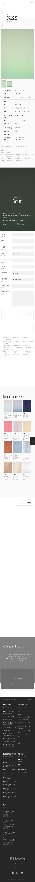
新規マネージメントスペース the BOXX (9, 827)
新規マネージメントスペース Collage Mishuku (9, 815)
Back (24, 503)
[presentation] (21, 328)
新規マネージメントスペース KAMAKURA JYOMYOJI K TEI (9, 843)
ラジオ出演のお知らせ (9, 821)
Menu (30, 4)
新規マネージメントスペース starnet (9, 834)
